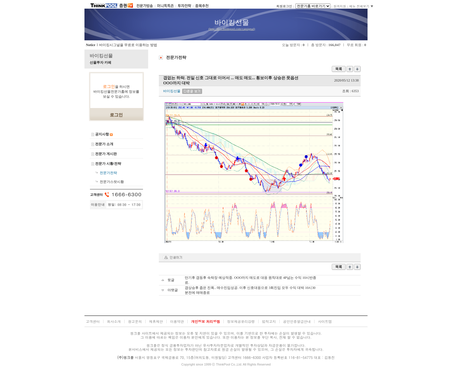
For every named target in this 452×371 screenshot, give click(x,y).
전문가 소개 (104, 144)
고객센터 (93, 321)
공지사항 (102, 134)
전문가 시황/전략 (108, 164)
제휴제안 (156, 321)
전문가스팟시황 (112, 182)
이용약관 (177, 321)
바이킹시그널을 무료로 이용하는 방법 (128, 45)
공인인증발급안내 (297, 321)
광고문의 (135, 321)
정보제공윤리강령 (241, 321)
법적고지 (269, 321)
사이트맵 (325, 321)
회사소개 (114, 321)
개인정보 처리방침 (205, 321)
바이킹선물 (101, 55)
